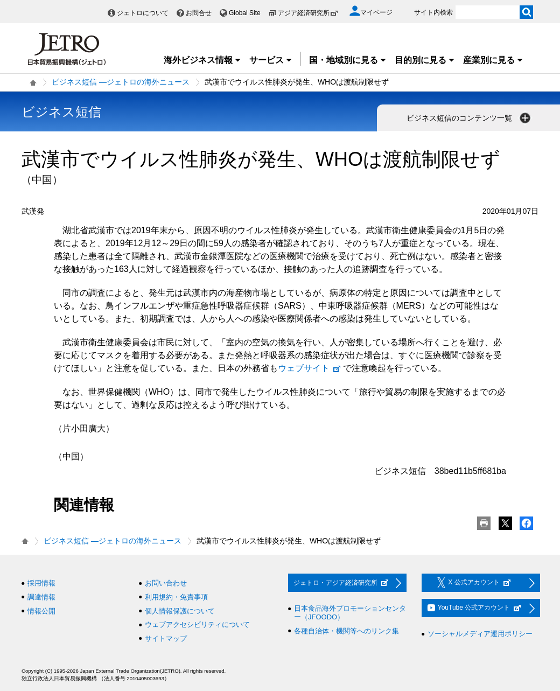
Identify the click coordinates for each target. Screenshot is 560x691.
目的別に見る (425, 60)
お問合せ (199, 13)
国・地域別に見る (348, 60)
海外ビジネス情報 (202, 60)
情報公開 (41, 611)
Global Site (245, 13)
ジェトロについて (143, 13)
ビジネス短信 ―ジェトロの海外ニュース (121, 82)
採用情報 (41, 583)
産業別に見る (493, 60)
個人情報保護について (180, 611)
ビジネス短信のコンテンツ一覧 (470, 118)
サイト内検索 (433, 12)
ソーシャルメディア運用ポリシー (480, 634)
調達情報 (41, 597)
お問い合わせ (166, 583)
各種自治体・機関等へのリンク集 (346, 631)
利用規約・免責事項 (176, 597)
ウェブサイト (309, 368)
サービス (270, 60)
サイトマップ (166, 638)
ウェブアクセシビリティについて (197, 624)
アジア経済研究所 (308, 13)
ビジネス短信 (61, 111)
